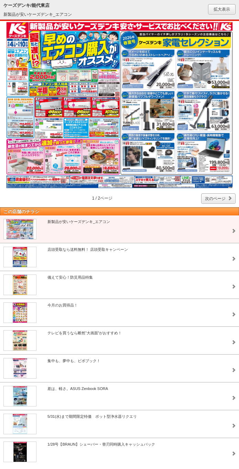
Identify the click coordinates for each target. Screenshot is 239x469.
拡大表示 (222, 9)
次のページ (215, 198)
